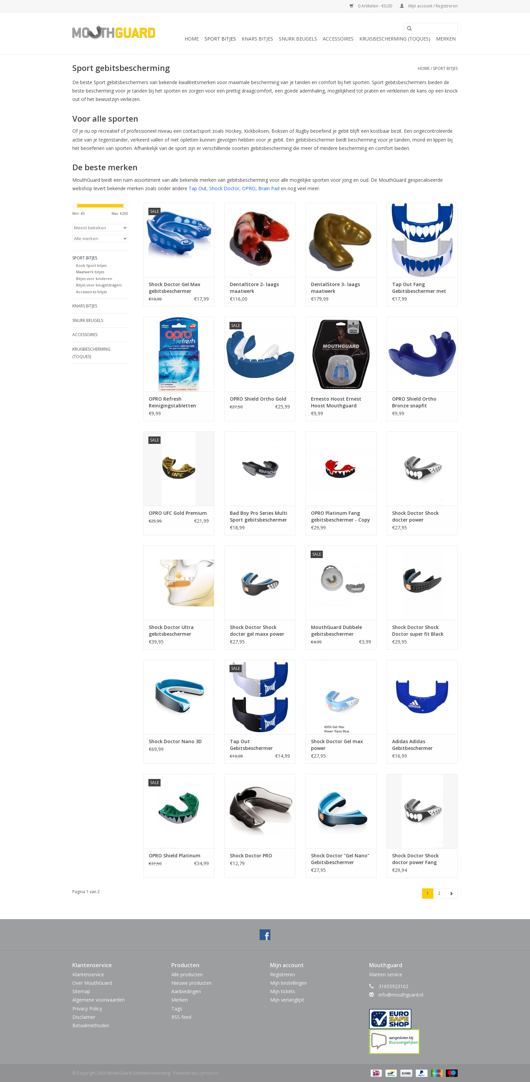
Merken (446, 38)
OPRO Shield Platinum (174, 855)
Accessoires (338, 38)
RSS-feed (181, 1017)
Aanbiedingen (186, 991)
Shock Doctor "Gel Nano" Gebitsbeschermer (340, 858)
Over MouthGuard (92, 983)
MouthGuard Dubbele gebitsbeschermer (336, 630)
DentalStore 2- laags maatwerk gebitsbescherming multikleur (254, 288)
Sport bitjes (220, 38)
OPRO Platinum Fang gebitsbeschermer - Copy (340, 516)
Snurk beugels (298, 38)
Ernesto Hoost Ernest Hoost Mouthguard (336, 402)
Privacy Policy (87, 1008)
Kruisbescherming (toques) (394, 38)
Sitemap (81, 991)
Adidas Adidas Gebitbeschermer (412, 744)
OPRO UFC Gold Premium (178, 513)
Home (192, 38)
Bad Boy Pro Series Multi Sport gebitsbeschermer (258, 516)
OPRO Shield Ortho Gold (258, 399)
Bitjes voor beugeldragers (99, 284)
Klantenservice (88, 974)
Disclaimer (83, 1017)
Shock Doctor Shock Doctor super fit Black (417, 630)
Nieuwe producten (191, 983)
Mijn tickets (282, 991)
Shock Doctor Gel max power (337, 744)
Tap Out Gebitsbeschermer (251, 744)
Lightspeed (208, 1073)
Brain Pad (269, 188)
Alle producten (187, 974)
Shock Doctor (224, 188)
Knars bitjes (257, 38)
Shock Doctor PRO (251, 855)
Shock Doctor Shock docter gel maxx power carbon (257, 630)
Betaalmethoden (90, 1025)
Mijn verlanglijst (287, 1000)
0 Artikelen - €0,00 (371, 6)
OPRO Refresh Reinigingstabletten (172, 402)
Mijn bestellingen (288, 983)
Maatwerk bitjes (90, 271)
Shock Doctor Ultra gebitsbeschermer (171, 630)
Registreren (282, 974)
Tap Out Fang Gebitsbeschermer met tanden (419, 288)
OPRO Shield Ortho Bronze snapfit (414, 402)
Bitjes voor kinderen (94, 278)
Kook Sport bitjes (91, 265)
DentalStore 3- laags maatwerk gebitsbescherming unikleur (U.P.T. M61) (335, 288)
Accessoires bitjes (91, 291)
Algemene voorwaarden (98, 1000)
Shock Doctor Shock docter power (415, 516)
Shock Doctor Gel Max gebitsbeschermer (174, 287)
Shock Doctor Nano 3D (175, 741)
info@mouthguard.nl (401, 994)
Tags (176, 1008)
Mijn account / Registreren (429, 6)
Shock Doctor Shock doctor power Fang (415, 858)
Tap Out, (198, 188)
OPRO (249, 188)
